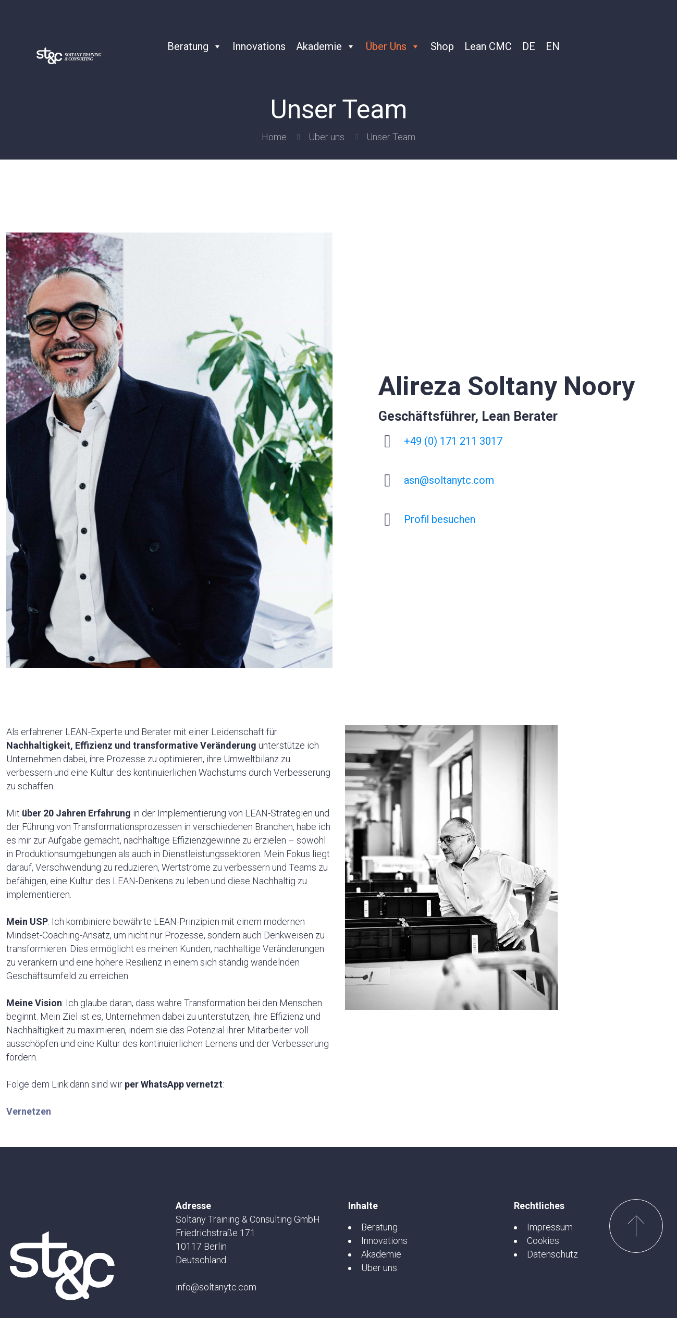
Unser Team (390, 136)
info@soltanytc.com (216, 1287)
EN (553, 46)
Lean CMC (488, 46)
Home (274, 136)
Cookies (543, 1240)
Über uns (393, 46)
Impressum (550, 1227)
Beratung (194, 46)
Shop (442, 46)
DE (528, 46)
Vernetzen (28, 1111)
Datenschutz (552, 1254)
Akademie (325, 46)
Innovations (259, 46)
